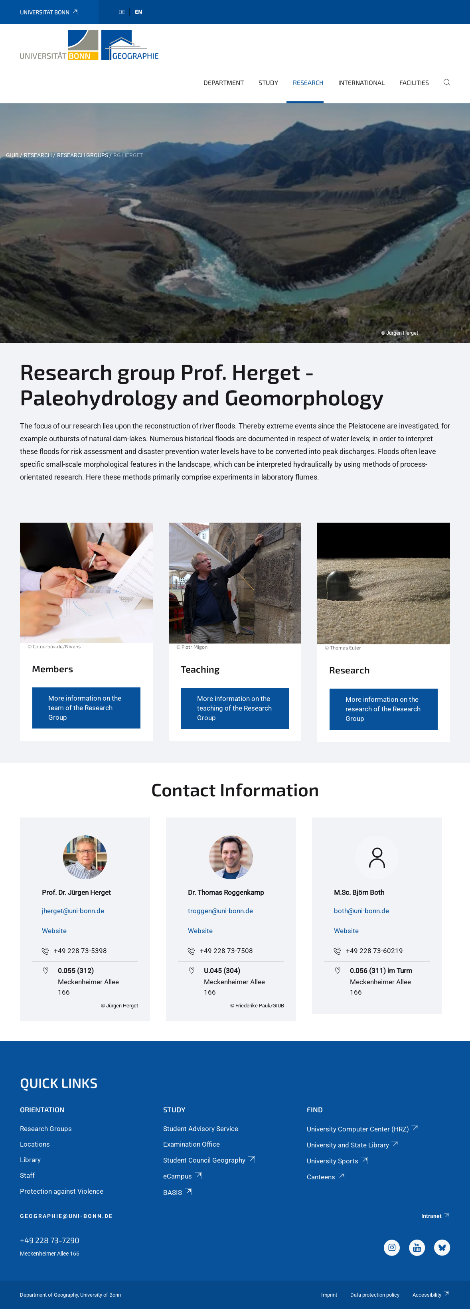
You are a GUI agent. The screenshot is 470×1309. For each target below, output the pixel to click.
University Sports (338, 1161)
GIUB (12, 155)
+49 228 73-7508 (226, 951)
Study (268, 82)
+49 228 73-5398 (80, 951)
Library (30, 1160)
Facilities (414, 82)
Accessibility (431, 1295)
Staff (27, 1175)
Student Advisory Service (200, 1129)
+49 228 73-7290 (49, 1240)
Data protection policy (374, 1295)
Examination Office (191, 1144)
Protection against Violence (61, 1191)
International (361, 82)
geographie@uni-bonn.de (66, 1216)
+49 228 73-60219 (374, 951)
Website (54, 931)
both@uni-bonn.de (361, 911)
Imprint (329, 1295)
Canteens (326, 1177)
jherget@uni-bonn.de (73, 911)
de (121, 11)
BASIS (178, 1192)
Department (223, 82)
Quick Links (59, 1082)
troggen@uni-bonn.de (220, 911)
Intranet (435, 1216)
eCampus (183, 1176)
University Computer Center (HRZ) (363, 1129)
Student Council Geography (209, 1160)
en (138, 11)
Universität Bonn (49, 12)
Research (308, 82)
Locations (35, 1144)
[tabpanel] (235, 223)
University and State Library (353, 1145)
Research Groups (82, 155)
